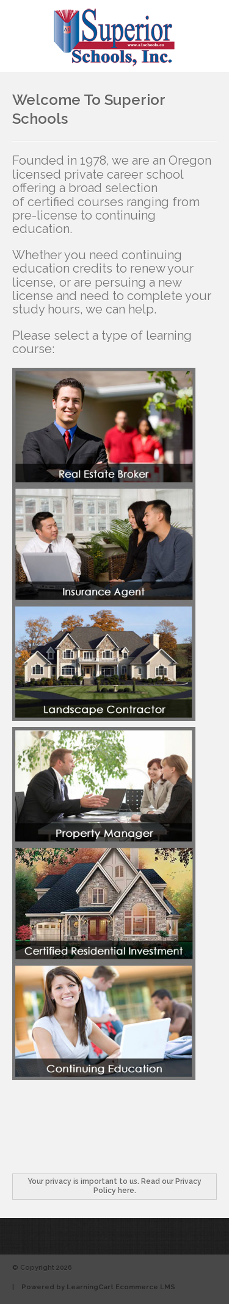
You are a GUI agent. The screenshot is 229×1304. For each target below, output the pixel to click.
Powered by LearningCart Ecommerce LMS (98, 1287)
